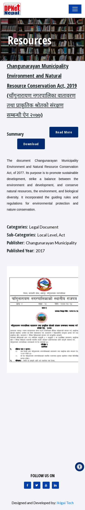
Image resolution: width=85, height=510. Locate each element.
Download (31, 144)
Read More (64, 132)
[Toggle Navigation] (75, 9)
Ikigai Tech (65, 502)
